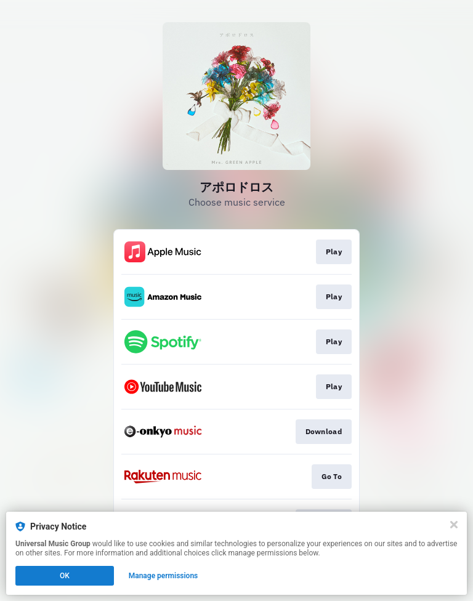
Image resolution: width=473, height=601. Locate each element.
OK (65, 575)
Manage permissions (163, 575)
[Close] (454, 524)
